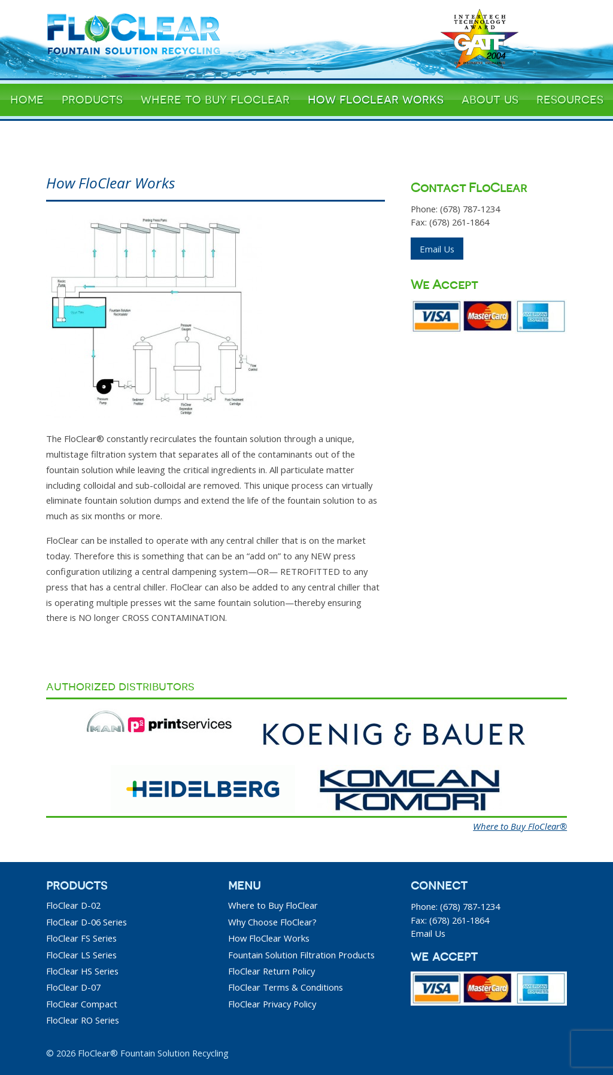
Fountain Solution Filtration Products (301, 955)
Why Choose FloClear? (272, 922)
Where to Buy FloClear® (520, 826)
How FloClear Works (268, 938)
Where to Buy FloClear (273, 905)
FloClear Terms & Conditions (285, 987)
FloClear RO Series (82, 1020)
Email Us (437, 249)
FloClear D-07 (73, 987)
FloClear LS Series (81, 955)
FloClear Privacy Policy (272, 1004)
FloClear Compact (81, 1004)
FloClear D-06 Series (86, 922)
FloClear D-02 (73, 905)
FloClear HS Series (82, 971)
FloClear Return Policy (271, 971)
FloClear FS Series (81, 938)
